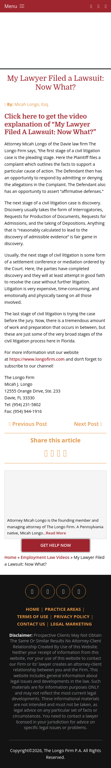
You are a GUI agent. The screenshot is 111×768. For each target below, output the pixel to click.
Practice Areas (63, 609)
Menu (14, 6)
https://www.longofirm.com (37, 359)
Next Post (88, 423)
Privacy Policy (72, 616)
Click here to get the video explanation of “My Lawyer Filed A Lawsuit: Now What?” (50, 124)
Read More (56, 533)
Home (10, 557)
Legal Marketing (71, 624)
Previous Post (28, 423)
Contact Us (31, 624)
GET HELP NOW (55, 545)
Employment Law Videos (45, 557)
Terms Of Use (32, 616)
